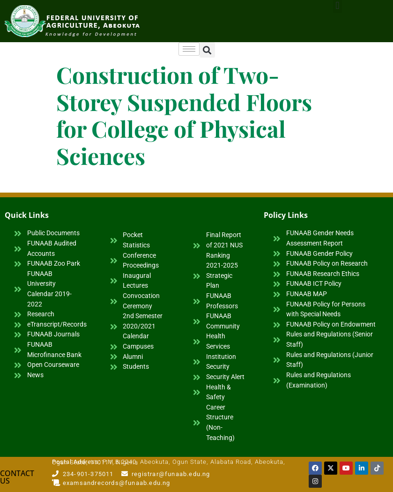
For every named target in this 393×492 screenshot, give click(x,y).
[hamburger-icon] (189, 49)
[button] (207, 50)
